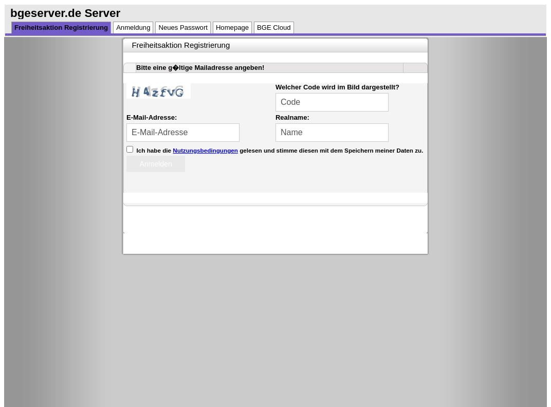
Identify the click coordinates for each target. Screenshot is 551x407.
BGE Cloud (274, 27)
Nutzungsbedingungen (205, 150)
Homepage (232, 27)
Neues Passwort (182, 27)
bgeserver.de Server (65, 13)
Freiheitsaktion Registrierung (61, 27)
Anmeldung (133, 27)
